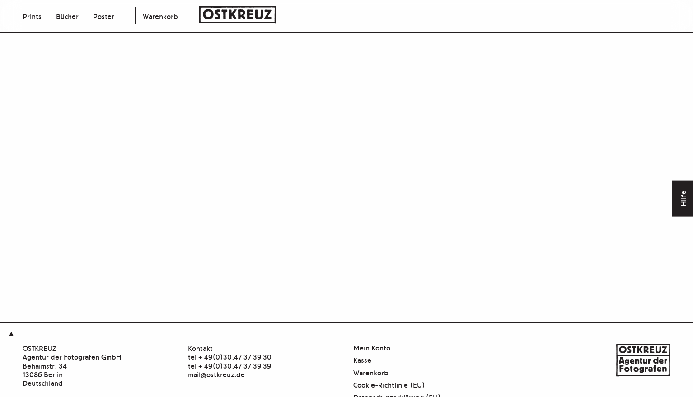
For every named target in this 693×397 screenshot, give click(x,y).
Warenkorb (160, 16)
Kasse (362, 360)
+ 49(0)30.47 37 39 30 (235, 356)
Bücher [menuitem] (67, 16)
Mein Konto (371, 348)
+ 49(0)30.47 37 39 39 (234, 365)
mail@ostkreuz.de (216, 374)
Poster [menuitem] (103, 16)
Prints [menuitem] (32, 16)
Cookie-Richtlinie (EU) (389, 385)
